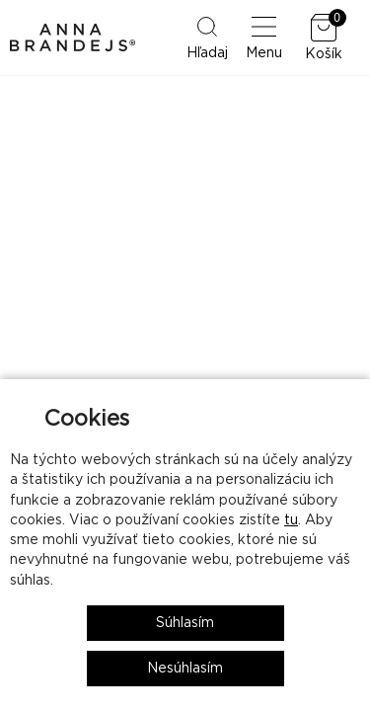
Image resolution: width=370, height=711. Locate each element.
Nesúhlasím (185, 668)
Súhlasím (185, 623)
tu (291, 520)
